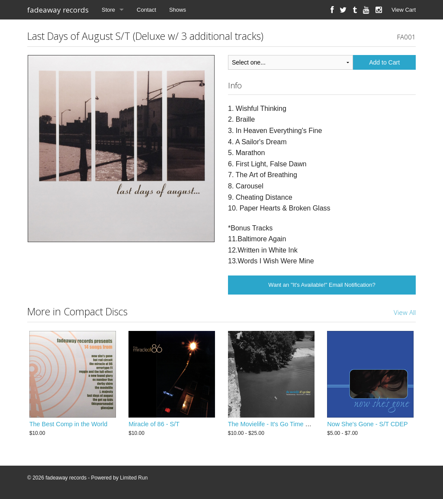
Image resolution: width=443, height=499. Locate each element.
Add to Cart (384, 62)
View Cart (404, 9)
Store (108, 9)
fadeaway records (58, 10)
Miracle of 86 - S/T (154, 424)
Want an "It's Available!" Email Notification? (321, 285)
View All (405, 312)
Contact (146, 9)
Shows (177, 9)
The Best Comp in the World (68, 424)
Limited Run (134, 478)
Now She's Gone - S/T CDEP (367, 424)
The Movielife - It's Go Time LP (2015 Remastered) (298, 424)
